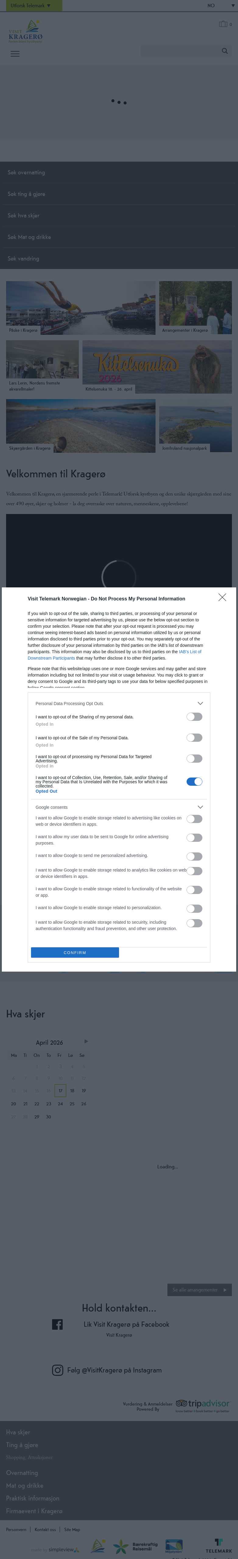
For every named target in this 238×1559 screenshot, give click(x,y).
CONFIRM (75, 952)
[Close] (224, 599)
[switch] (194, 717)
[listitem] (119, 703)
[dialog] (119, 779)
